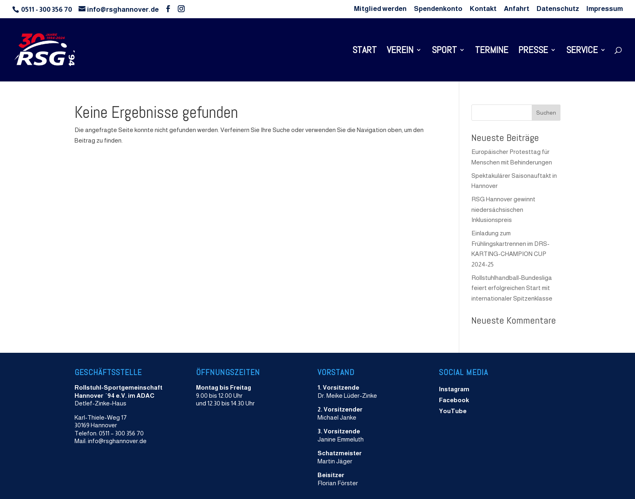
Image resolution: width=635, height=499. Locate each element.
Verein (400, 51)
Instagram (454, 389)
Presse (533, 51)
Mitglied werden (380, 9)
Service (582, 51)
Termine (491, 51)
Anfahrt (516, 9)
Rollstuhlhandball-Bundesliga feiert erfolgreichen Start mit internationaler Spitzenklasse (511, 288)
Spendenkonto (438, 9)
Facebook (454, 400)
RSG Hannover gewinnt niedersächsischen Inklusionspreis (503, 209)
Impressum (604, 9)
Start (364, 51)
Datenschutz (558, 9)
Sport (444, 51)
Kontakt (483, 9)
